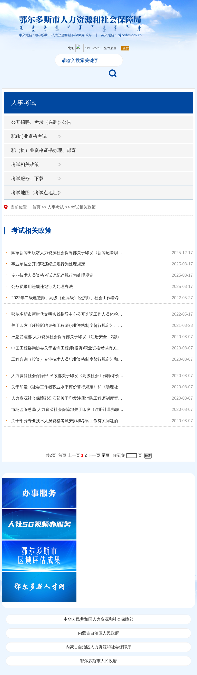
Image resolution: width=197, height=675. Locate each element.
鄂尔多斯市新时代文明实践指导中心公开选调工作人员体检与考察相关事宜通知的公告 (67, 314)
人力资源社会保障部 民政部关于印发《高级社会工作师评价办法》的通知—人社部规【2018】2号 (67, 375)
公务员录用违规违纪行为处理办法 (42, 286)
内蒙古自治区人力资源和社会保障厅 (98, 647)
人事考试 (55, 207)
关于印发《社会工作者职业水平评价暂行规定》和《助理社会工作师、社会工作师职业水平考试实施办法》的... (67, 387)
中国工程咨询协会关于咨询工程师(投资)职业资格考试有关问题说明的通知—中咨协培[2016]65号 (67, 348)
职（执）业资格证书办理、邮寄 (43, 150)
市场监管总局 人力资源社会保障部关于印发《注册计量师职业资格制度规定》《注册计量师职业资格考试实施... (67, 409)
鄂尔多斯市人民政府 (98, 661)
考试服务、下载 (27, 178)
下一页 (94, 455)
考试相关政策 (25, 164)
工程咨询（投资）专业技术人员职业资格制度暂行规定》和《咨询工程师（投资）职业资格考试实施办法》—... (67, 359)
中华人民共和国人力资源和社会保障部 (98, 619)
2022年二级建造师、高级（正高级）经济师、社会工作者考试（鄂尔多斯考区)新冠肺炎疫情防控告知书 (67, 298)
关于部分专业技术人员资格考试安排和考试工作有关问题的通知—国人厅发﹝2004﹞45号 (67, 421)
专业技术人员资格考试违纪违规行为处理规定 (52, 275)
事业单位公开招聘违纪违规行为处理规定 (48, 264)
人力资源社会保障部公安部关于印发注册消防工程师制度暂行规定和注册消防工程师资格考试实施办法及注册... (67, 398)
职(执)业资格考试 (29, 136)
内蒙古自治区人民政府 (98, 633)
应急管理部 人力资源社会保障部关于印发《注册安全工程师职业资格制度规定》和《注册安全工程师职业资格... (67, 337)
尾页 (105, 455)
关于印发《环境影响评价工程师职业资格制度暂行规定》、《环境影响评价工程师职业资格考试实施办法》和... (67, 325)
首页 (36, 207)
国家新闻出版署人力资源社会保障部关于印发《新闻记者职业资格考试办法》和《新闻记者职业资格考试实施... (67, 253)
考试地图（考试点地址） (36, 192)
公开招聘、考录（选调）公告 (41, 122)
